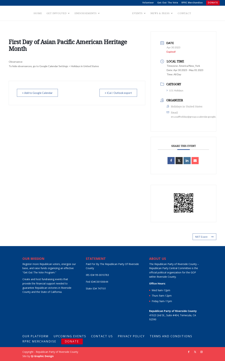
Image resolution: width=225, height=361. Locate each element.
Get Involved (57, 13)
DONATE (213, 3)
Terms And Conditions (171, 336)
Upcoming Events (70, 336)
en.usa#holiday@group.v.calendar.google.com (196, 116)
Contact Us (102, 336)
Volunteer (148, 3)
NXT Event (204, 236)
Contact (184, 13)
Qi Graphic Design (42, 356)
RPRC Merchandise (192, 3)
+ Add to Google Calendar (37, 92)
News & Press (159, 13)
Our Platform (35, 336)
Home (38, 13)
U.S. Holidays (175, 90)
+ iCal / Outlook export (118, 92)
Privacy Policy (131, 336)
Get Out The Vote (167, 3)
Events (137, 13)
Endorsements (86, 13)
